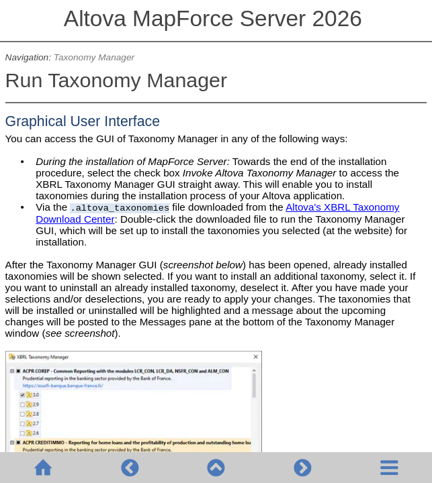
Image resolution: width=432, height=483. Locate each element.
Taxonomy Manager (94, 57)
